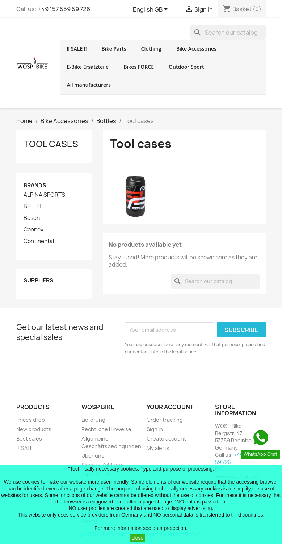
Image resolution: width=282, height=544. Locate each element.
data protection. (170, 528)
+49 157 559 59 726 (64, 9)
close (138, 538)
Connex (33, 229)
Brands (35, 185)
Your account (170, 407)
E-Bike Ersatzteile (88, 66)
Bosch (32, 218)
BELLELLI (35, 206)
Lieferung (93, 419)
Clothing (151, 48)
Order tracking (165, 419)
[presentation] (185, 375)
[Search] (228, 32)
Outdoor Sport (186, 66)
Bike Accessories (196, 48)
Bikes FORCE (138, 66)
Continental (39, 241)
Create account (166, 438)
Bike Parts (114, 48)
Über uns (92, 455)
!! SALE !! (77, 48)
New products (33, 429)
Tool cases (51, 144)
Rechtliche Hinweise (106, 429)
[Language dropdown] (151, 9)
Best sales (29, 438)
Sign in (155, 429)
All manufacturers (89, 84)
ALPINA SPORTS (44, 195)
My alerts (158, 448)
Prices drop (30, 419)
